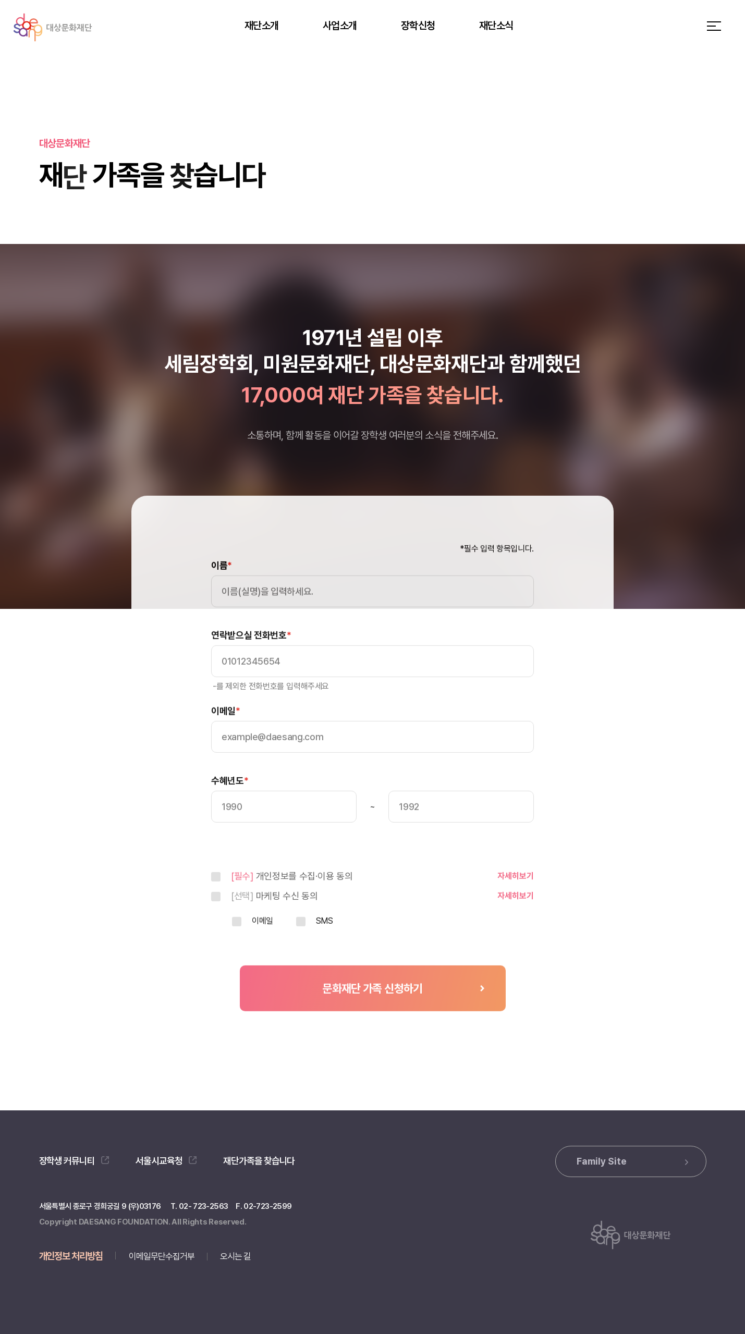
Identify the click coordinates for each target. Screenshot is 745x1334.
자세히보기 (515, 897)
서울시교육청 (166, 1160)
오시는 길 (235, 1256)
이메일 (225, 732)
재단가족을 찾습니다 (259, 1160)
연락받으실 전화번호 (251, 656)
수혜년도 (229, 801)
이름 (221, 586)
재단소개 (261, 25)
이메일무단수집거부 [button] (161, 1256)
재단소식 (496, 25)
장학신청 (418, 25)
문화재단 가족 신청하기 (372, 1009)
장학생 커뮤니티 (74, 1160)
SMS (324, 942)
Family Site (633, 1161)
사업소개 (340, 25)
